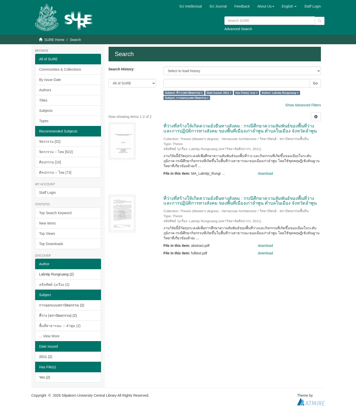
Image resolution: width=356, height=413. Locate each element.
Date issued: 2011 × (219, 92)
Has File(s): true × (246, 92)
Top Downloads (51, 244)
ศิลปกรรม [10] (50, 162)
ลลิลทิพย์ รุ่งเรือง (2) (54, 285)
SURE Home (54, 40)
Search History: (121, 69)
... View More (49, 336)
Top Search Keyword (55, 213)
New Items (47, 223)
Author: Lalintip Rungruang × (280, 92)
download (265, 173)
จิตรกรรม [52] (49, 142)
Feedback (241, 6)
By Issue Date (50, 80)
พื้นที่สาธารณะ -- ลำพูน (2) (59, 326)
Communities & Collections (60, 69)
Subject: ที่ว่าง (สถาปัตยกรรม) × (184, 92)
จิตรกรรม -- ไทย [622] (56, 152)
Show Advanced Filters (303, 105)
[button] (265, 6)
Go (315, 83)
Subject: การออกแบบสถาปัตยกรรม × (186, 97)
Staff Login (47, 193)
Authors (45, 90)
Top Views (47, 234)
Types (43, 121)
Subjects (46, 111)
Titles (43, 100)
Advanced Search (238, 29)
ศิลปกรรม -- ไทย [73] (55, 172)
